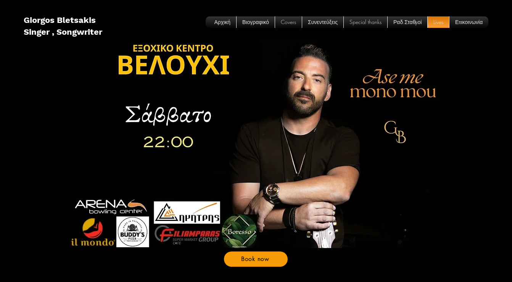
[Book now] (256, 259)
